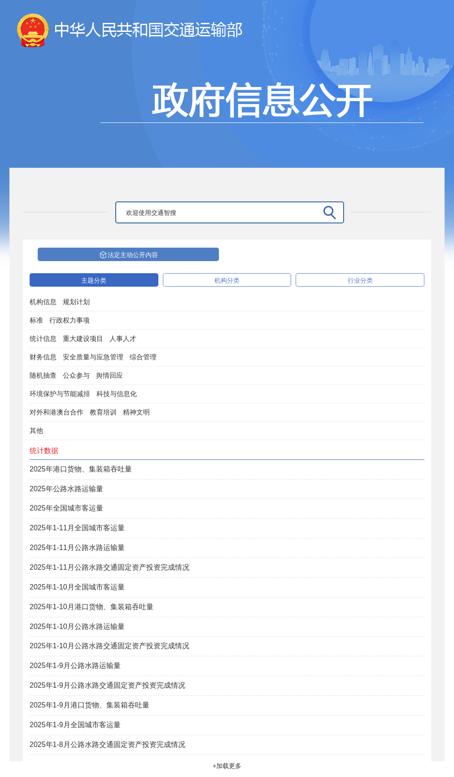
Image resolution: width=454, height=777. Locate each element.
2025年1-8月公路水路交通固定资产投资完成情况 (107, 744)
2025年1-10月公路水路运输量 (77, 626)
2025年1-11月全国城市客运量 (77, 528)
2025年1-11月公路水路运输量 (77, 547)
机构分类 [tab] (227, 280)
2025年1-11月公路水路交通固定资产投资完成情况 (109, 567)
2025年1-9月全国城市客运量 (75, 725)
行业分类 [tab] (360, 280)
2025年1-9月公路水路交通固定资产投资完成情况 (107, 685)
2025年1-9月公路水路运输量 (75, 665)
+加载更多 (227, 765)
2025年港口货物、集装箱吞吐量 (81, 469)
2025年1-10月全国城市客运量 (77, 587)
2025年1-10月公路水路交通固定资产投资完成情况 (109, 646)
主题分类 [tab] (93, 280)
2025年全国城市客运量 (66, 508)
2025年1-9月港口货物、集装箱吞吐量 (89, 705)
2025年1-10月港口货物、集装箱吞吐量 (91, 607)
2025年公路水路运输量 (66, 489)
